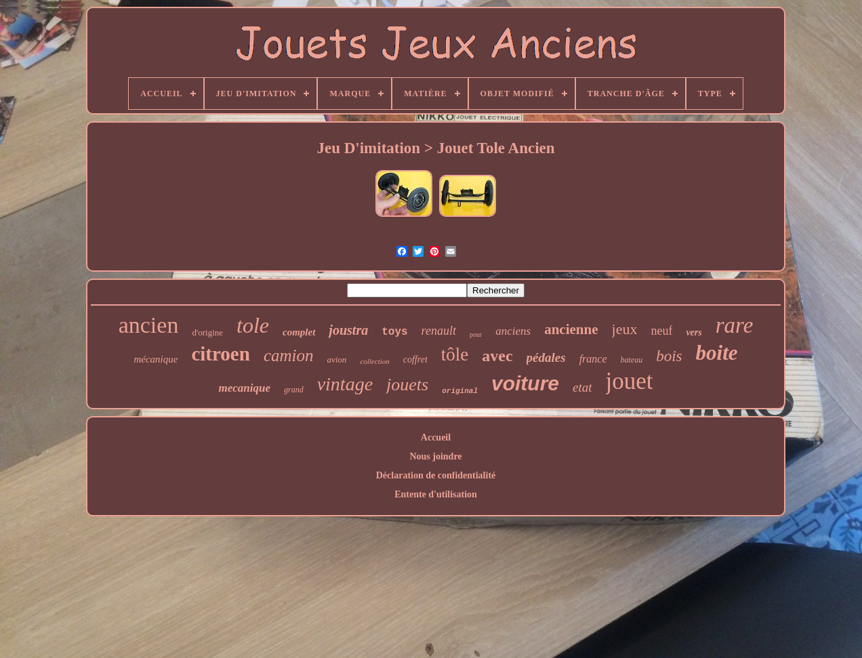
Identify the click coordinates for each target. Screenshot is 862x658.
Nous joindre (435, 456)
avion (336, 359)
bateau (632, 360)
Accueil (436, 437)
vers (693, 332)
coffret (415, 359)
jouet (629, 381)
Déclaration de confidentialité (436, 475)
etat (582, 387)
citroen (220, 354)
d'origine (207, 332)
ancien (149, 324)
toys (394, 332)
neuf (661, 330)
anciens (513, 331)
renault (439, 330)
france (593, 359)
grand (294, 389)
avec (497, 356)
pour (476, 334)
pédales (546, 357)
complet (299, 332)
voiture (525, 383)
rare (735, 325)
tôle (455, 354)
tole (253, 325)
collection (374, 361)
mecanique (244, 388)
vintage (345, 383)
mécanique (156, 359)
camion (289, 355)
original (460, 391)
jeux (625, 329)
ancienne (571, 329)
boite (717, 353)
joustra (348, 330)
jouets (407, 384)
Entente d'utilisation (435, 494)
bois (669, 356)
